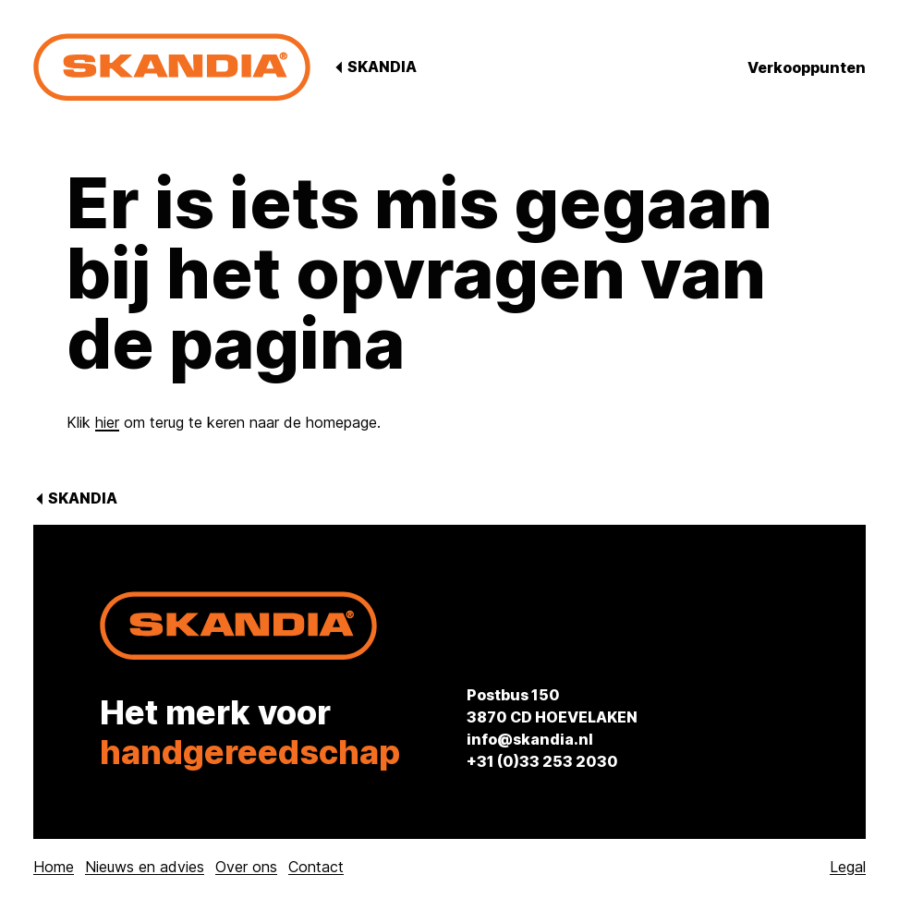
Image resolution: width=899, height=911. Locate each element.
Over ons (246, 866)
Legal (848, 866)
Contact (316, 866)
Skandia (381, 66)
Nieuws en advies (144, 866)
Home (53, 866)
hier (107, 422)
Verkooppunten (806, 67)
